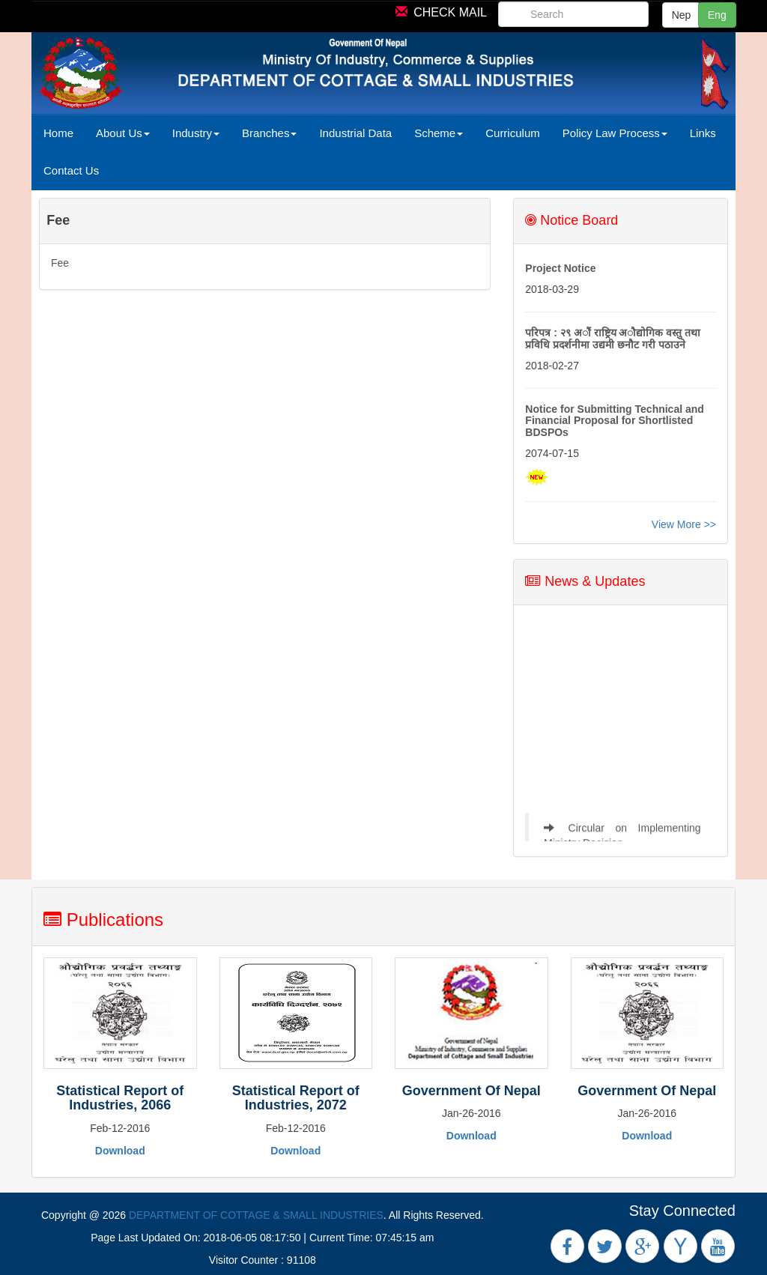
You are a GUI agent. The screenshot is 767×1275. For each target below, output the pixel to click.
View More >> (684, 524)
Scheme (438, 133)
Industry (195, 133)
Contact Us (71, 170)
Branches (269, 133)
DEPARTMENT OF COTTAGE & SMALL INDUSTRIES (256, 1215)
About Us (123, 133)
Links (703, 133)
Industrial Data (355, 133)
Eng (717, 15)
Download (120, 1151)
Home (58, 133)
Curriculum (512, 133)
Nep (681, 15)
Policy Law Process (615, 133)
